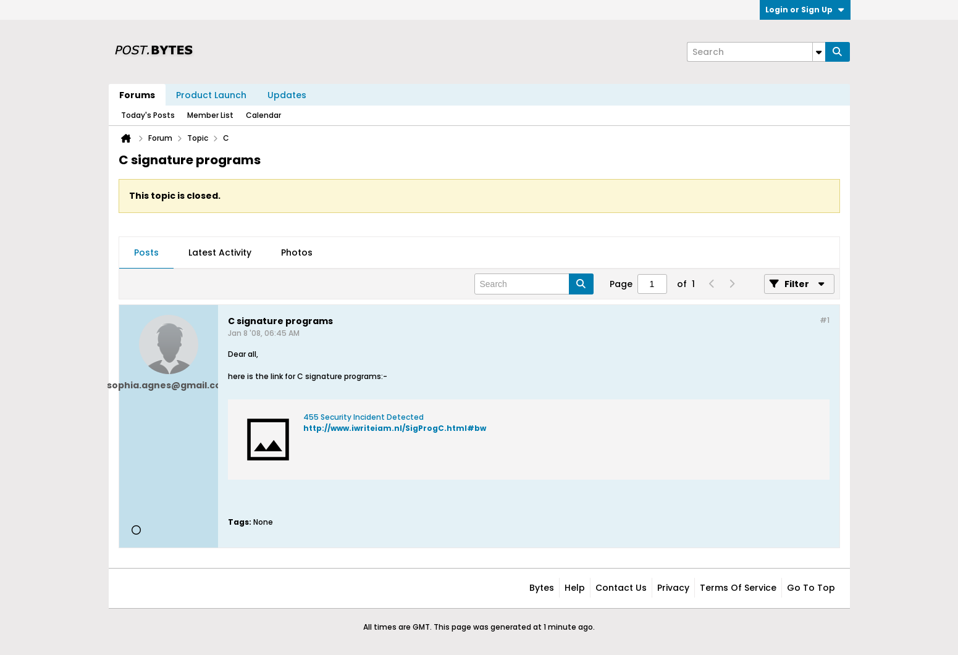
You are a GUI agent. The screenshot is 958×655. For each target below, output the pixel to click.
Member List (210, 115)
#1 (825, 320)
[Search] (756, 52)
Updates (286, 95)
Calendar (263, 115)
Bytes (541, 588)
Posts (146, 252)
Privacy (673, 588)
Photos (297, 252)
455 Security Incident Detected (363, 417)
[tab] (146, 253)
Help (575, 588)
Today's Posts (148, 115)
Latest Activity (219, 252)
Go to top (811, 588)
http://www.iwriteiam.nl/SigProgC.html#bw (394, 428)
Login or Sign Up (805, 9)
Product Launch (211, 95)
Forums (137, 95)
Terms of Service (738, 588)
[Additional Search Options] (819, 52)
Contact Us (621, 588)
